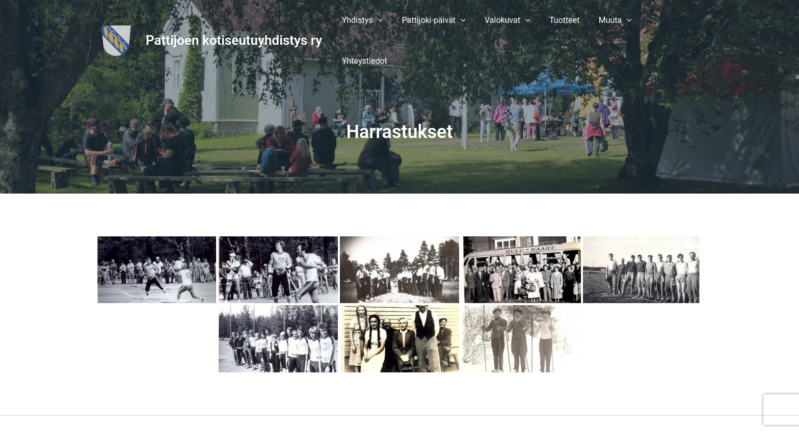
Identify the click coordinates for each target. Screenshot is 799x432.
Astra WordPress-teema (511, 406)
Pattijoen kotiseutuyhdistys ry (234, 23)
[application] (392, 23)
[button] (377, 23)
